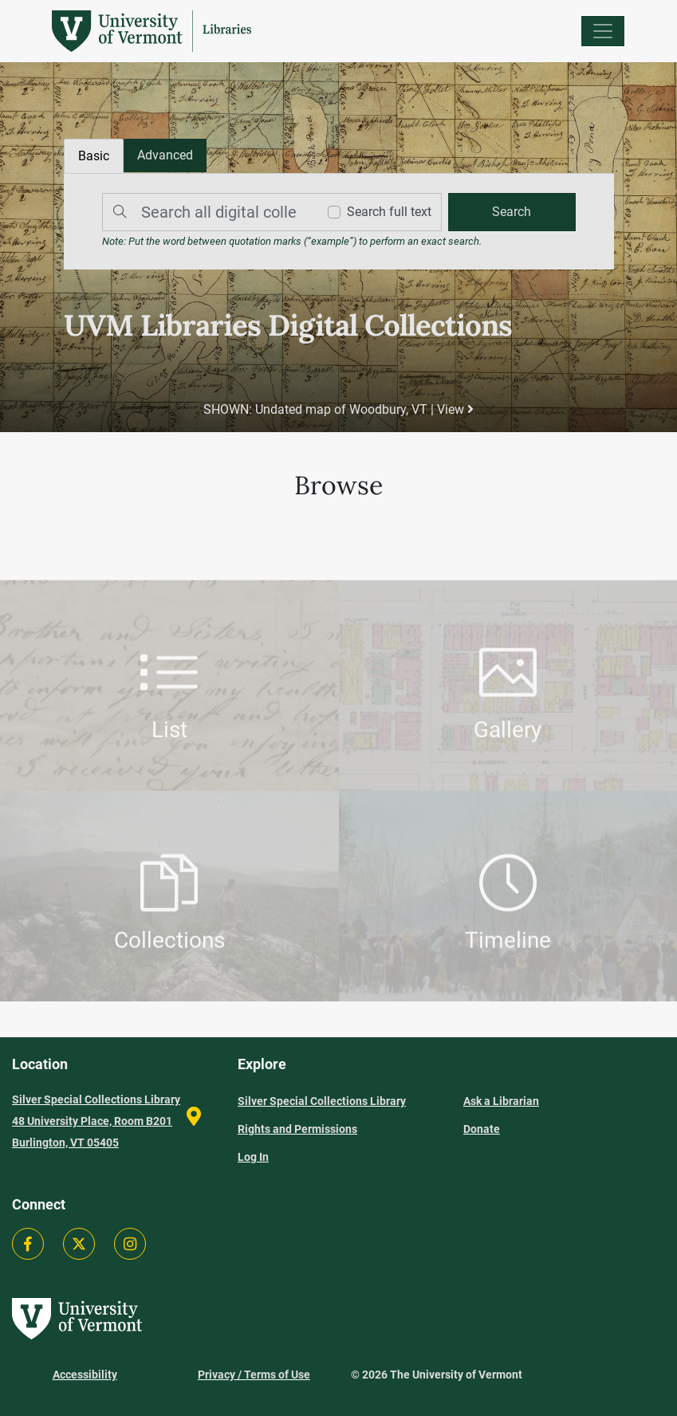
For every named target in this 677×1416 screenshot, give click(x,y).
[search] (512, 212)
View (455, 409)
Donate (481, 1129)
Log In (253, 1156)
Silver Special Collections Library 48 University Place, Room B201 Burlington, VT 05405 (96, 1121)
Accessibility (85, 1374)
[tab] (165, 155)
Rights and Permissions (297, 1129)
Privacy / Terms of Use (254, 1374)
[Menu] (603, 31)
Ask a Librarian (501, 1101)
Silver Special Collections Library (322, 1101)
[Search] (205, 212)
